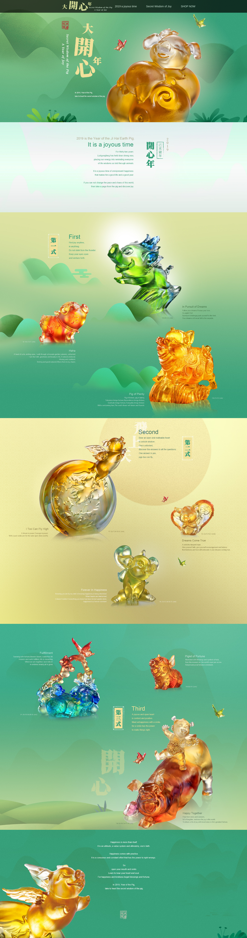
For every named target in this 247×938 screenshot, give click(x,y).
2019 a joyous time (126, 6)
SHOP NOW (188, 6)
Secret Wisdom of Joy (158, 6)
